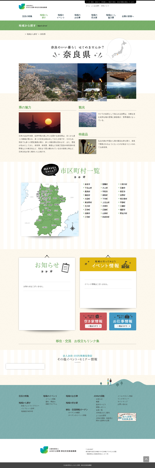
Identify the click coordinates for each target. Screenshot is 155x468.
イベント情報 (50, 399)
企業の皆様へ (128, 16)
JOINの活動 (99, 396)
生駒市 (87, 213)
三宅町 (87, 217)
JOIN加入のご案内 (103, 413)
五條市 (122, 188)
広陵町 (105, 210)
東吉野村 (88, 202)
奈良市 (87, 184)
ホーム (88, 6)
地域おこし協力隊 (111, 16)
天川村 (87, 206)
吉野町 (122, 195)
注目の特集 (27, 16)
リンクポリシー (123, 399)
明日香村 (123, 199)
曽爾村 (105, 184)
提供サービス (101, 404)
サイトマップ (123, 401)
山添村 (105, 213)
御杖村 (87, 195)
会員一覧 (99, 410)
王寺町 (87, 210)
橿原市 (122, 210)
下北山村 (88, 188)
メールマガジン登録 (125, 396)
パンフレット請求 (27, 408)
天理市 (105, 206)
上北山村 (105, 202)
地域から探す (44, 16)
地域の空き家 (94, 16)
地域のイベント (61, 16)
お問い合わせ (123, 404)
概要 (97, 402)
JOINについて (105, 6)
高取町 (105, 195)
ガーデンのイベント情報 (77, 415)
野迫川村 (123, 213)
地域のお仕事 (77, 16)
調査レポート (101, 407)
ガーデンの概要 (74, 412)
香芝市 (122, 191)
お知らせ (99, 399)
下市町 (105, 199)
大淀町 (87, 199)
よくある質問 (95, 6)
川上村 (105, 188)
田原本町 (105, 217)
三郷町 (122, 206)
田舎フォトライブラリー (30, 406)
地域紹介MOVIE (27, 411)
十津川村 (123, 184)
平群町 (122, 202)
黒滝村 (87, 191)
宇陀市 (105, 191)
